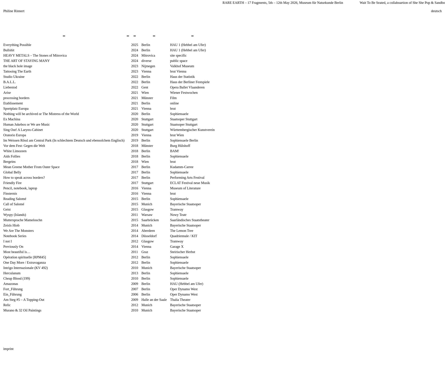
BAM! (174, 151)
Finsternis (10, 193)
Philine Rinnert (14, 11)
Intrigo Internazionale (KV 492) (25, 268)
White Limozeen (15, 151)
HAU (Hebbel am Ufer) (186, 284)
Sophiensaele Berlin (184, 140)
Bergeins (9, 162)
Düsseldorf (149, 236)
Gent (144, 87)
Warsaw (146, 215)
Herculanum (12, 273)
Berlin (145, 45)
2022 (134, 77)
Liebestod (10, 87)
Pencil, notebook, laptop (20, 188)
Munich (146, 204)
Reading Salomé (14, 199)
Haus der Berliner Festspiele (190, 82)
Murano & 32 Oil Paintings (22, 310)
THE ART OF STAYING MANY (26, 61)
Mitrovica (148, 55)
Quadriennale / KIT (183, 236)
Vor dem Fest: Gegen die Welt (24, 146)
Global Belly (12, 172)
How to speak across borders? (24, 178)
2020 (134, 114)
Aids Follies (11, 156)
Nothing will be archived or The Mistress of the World (41, 114)
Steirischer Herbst (182, 252)
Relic (7, 305)
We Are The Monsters (18, 231)
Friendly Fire (12, 183)
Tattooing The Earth (17, 71)
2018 (134, 146)
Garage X (177, 247)
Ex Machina (11, 119)
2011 (134, 215)
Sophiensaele (179, 114)
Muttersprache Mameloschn (22, 220)
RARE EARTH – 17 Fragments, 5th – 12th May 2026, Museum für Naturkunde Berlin (282, 3)
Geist (7, 209)
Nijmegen (148, 66)
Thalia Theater (180, 300)
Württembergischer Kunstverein (192, 130)
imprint (8, 349)
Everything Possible (17, 45)
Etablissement (13, 103)
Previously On (13, 247)
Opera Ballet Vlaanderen (187, 87)
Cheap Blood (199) (16, 278)
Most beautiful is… (16, 252)
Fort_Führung (13, 289)
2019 (134, 135)
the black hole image (17, 66)
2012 (134, 241)
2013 (134, 273)
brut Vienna (178, 71)
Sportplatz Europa (15, 109)
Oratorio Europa (14, 135)
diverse (146, 61)
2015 (134, 199)
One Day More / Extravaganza (24, 262)
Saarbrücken (150, 220)
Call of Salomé (13, 204)
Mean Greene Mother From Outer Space (31, 167)
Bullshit (8, 50)
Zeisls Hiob (11, 225)
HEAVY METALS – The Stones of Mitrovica (35, 55)
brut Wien (177, 135)
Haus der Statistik (182, 77)
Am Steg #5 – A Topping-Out (23, 300)
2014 (134, 225)
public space (178, 61)
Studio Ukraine (14, 77)
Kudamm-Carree (182, 167)
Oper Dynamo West (184, 289)
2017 (134, 167)
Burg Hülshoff (180, 146)
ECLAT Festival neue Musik (190, 183)
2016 (134, 188)
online (174, 103)
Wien (145, 93)
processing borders (16, 98)
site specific (178, 55)
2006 (134, 294)
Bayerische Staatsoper (185, 204)
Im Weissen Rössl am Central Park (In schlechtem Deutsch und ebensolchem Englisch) (63, 140)
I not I (7, 241)
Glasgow (147, 209)
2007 (134, 289)
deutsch (436, 11)
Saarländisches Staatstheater (189, 220)
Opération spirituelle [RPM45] (24, 257)
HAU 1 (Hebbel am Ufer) (188, 45)
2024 (134, 50)
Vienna (146, 71)
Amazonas (10, 284)
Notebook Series (14, 236)
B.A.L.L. (9, 82)
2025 (134, 45)
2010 (134, 268)
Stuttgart (147, 119)
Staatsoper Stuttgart (184, 119)
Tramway (176, 209)
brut (173, 109)
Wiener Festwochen (184, 93)
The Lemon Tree (181, 231)
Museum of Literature (185, 188)
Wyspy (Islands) (14, 215)
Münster (147, 98)
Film (173, 98)
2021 (134, 93)
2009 (134, 284)
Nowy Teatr (178, 215)
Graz (144, 252)
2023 (134, 66)
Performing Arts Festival (187, 178)
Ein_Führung (12, 294)
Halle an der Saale (154, 300)
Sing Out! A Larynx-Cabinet (23, 130)
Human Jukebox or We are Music (26, 124)
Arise (7, 93)
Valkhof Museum (182, 66)
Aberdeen (148, 231)
